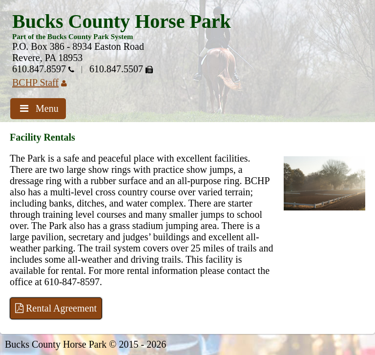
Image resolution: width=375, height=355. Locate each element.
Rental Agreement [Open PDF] (56, 308)
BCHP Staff (43, 82)
